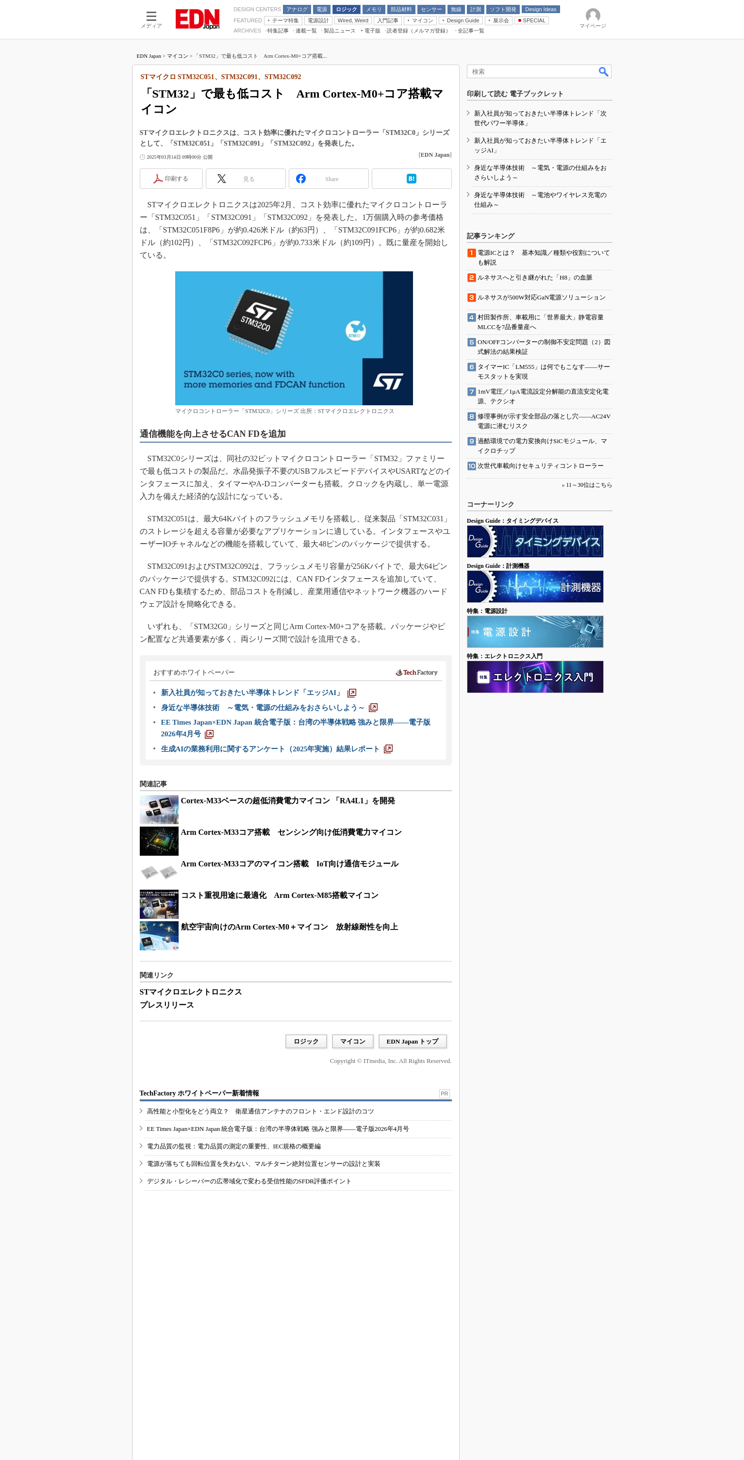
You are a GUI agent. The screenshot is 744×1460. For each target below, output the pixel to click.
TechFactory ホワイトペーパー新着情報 (199, 1093)
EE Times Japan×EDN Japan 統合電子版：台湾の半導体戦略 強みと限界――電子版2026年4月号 (278, 1128)
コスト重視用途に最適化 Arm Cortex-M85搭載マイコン (280, 895)
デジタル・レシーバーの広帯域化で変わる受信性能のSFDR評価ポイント (249, 1181)
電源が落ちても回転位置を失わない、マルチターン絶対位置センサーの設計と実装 (263, 1163)
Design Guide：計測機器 (498, 566)
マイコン (177, 56)
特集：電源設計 (487, 611)
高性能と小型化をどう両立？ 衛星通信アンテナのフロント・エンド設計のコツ (260, 1111)
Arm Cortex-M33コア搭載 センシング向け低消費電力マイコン (291, 832)
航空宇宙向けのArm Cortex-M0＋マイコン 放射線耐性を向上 (289, 927)
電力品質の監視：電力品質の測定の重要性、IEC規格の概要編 (234, 1146)
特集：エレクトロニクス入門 (505, 656)
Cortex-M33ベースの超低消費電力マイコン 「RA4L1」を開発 (288, 800)
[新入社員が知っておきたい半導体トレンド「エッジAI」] (259, 693)
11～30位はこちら (589, 484)
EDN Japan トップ (413, 1041)
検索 (604, 71)
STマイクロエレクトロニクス (191, 992)
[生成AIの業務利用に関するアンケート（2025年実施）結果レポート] (277, 749)
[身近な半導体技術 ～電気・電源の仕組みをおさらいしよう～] (269, 708)
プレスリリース (167, 1005)
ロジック (306, 1041)
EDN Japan (149, 56)
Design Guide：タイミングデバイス (513, 520)
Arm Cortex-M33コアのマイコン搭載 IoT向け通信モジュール (289, 864)
